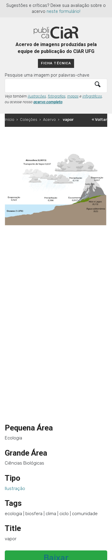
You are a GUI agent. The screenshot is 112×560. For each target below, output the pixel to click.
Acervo (49, 119)
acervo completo (47, 102)
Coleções (28, 119)
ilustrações (37, 96)
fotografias (56, 96)
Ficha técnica (56, 63)
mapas (73, 96)
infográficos (92, 96)
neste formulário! (63, 11)
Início (9, 119)
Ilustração (15, 488)
